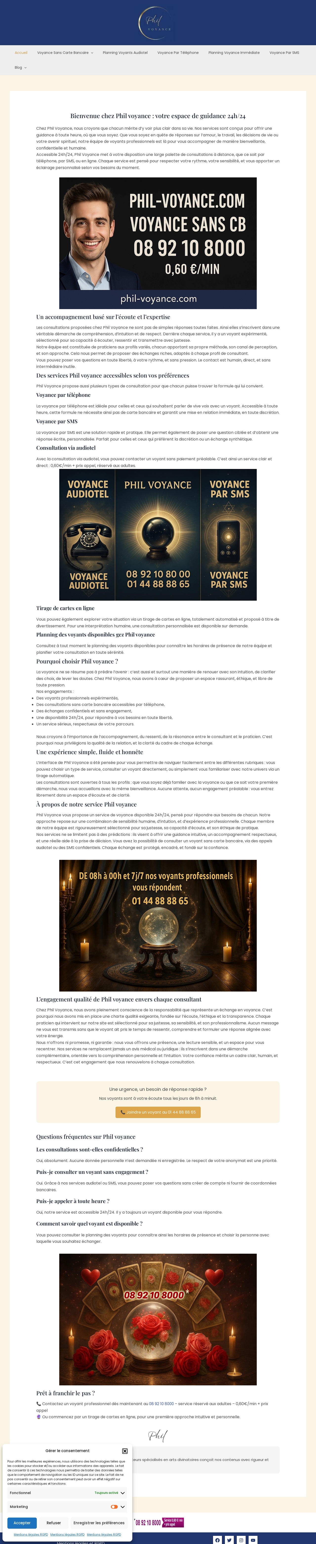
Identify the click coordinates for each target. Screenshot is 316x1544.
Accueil (20, 52)
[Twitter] (229, 1526)
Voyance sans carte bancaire (61, 52)
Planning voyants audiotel (118, 52)
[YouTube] (253, 1526)
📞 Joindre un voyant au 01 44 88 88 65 (158, 1097)
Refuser (54, 1522)
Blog (296, 52)
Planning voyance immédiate (221, 52)
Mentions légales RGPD (31, 1534)
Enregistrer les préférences (99, 1522)
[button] (124, 1451)
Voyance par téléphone (168, 52)
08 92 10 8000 (162, 1389)
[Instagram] (241, 1526)
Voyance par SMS (269, 52)
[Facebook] (217, 1526)
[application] (87, 52)
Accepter (22, 1522)
